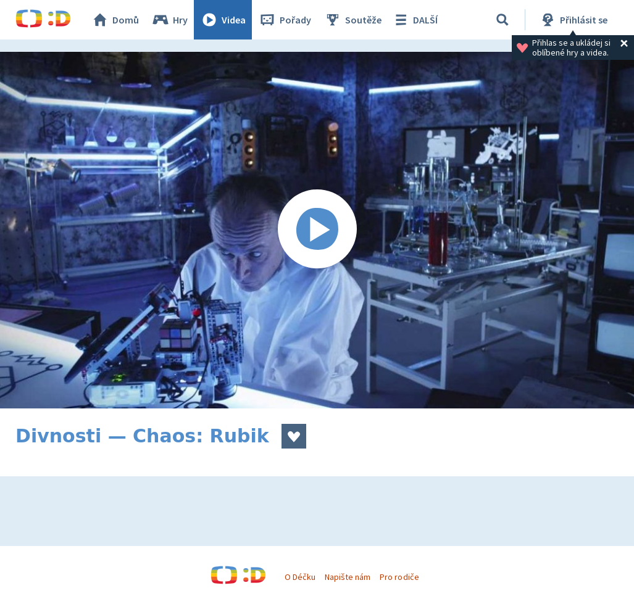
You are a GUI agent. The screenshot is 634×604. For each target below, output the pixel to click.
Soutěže (352, 19)
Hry (169, 19)
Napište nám (347, 576)
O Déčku (300, 576)
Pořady (284, 19)
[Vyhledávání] (502, 19)
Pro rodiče (399, 576)
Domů (115, 19)
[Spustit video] (317, 230)
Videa (223, 19)
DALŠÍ (414, 19)
